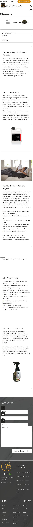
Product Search (17, 505)
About (3, 508)
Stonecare (16, 509)
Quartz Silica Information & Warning (17, 515)
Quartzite (25, 516)
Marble (25, 505)
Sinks (24, 519)
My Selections (5, 522)
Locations (4, 519)
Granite (25, 509)
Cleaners (25, 523)
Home (3, 505)
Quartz (25, 512)
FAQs (3, 515)
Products (4, 512)
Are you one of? (16, 443)
